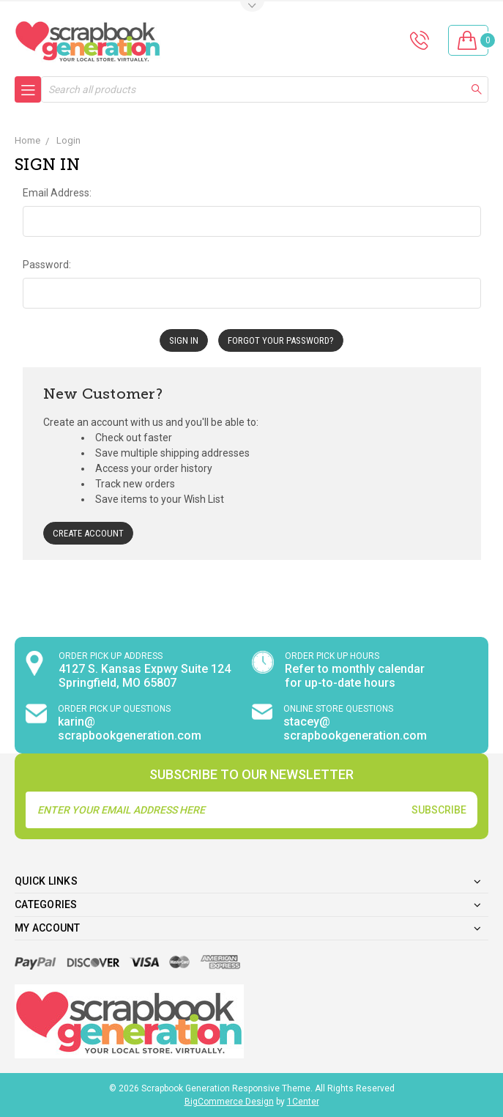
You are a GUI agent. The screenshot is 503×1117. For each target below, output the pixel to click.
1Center (303, 1101)
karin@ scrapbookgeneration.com (129, 728)
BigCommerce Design (229, 1101)
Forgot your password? (281, 340)
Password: (47, 264)
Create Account (88, 533)
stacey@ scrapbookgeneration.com (355, 728)
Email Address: (57, 193)
